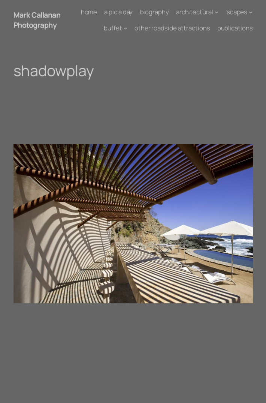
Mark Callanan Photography (37, 20)
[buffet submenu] (125, 28)
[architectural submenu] (216, 12)
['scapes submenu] (251, 12)
